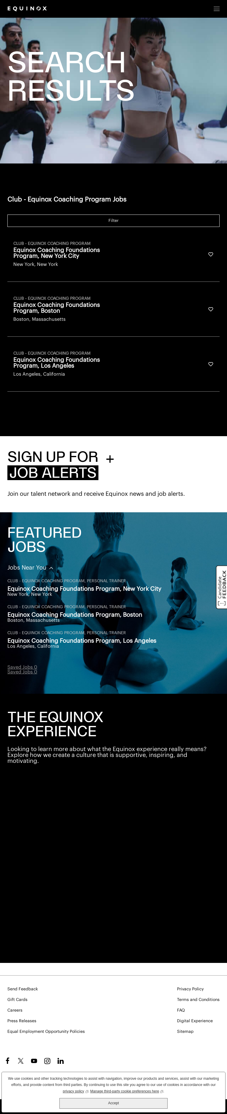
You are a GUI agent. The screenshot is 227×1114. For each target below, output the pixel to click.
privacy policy (75, 1090)
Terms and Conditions (198, 1000)
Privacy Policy (190, 989)
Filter (113, 221)
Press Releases (21, 1021)
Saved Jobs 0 (22, 667)
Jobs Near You (27, 568)
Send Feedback (22, 989)
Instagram (47, 1060)
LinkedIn (60, 1060)
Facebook (6, 1060)
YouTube (34, 1060)
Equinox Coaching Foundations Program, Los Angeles (81, 641)
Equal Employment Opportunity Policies (46, 1032)
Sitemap (185, 1032)
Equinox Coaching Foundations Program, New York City (84, 589)
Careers (14, 1010)
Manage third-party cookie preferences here (126, 1090)
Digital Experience (195, 1021)
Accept (113, 1103)
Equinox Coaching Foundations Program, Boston (74, 615)
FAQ (181, 1010)
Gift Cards (17, 1000)
